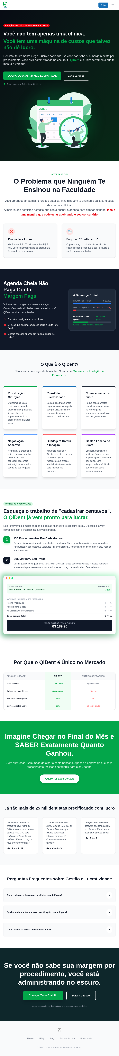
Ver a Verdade (76, 76)
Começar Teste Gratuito (43, 995)
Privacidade (86, 1038)
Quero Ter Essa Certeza (59, 778)
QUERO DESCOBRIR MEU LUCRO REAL (32, 75)
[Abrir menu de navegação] (113, 5)
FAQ (41, 1038)
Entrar (103, 5)
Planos (30, 1038)
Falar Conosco (81, 995)
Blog (52, 1038)
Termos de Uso (67, 1038)
